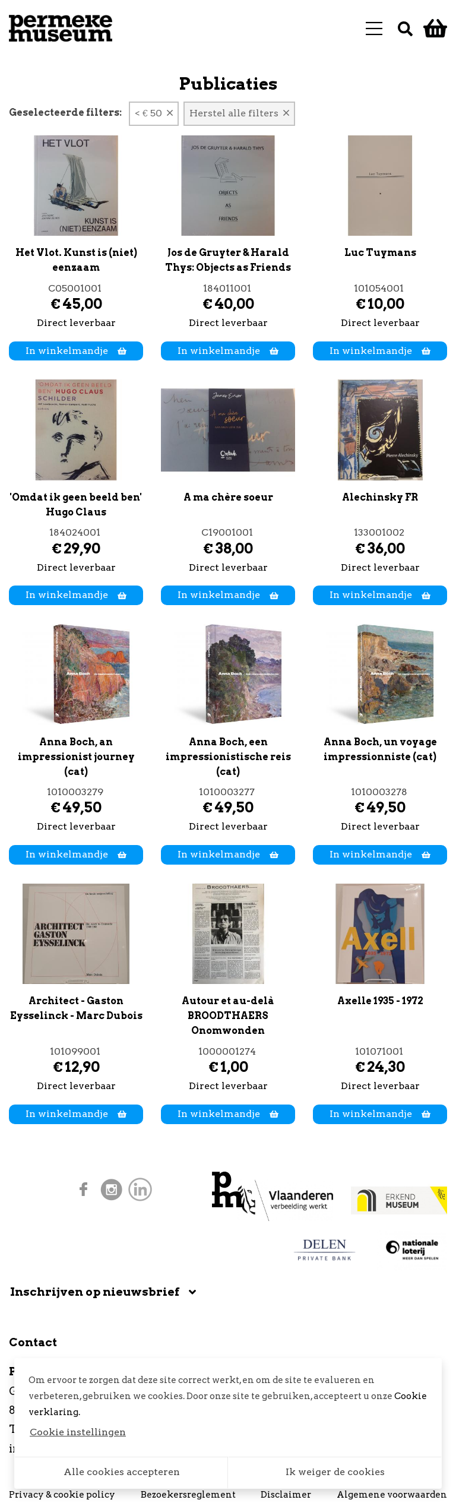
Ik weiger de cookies (335, 1471)
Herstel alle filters (239, 113)
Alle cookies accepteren (122, 1471)
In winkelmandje (76, 350)
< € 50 (154, 113)
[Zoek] (405, 28)
